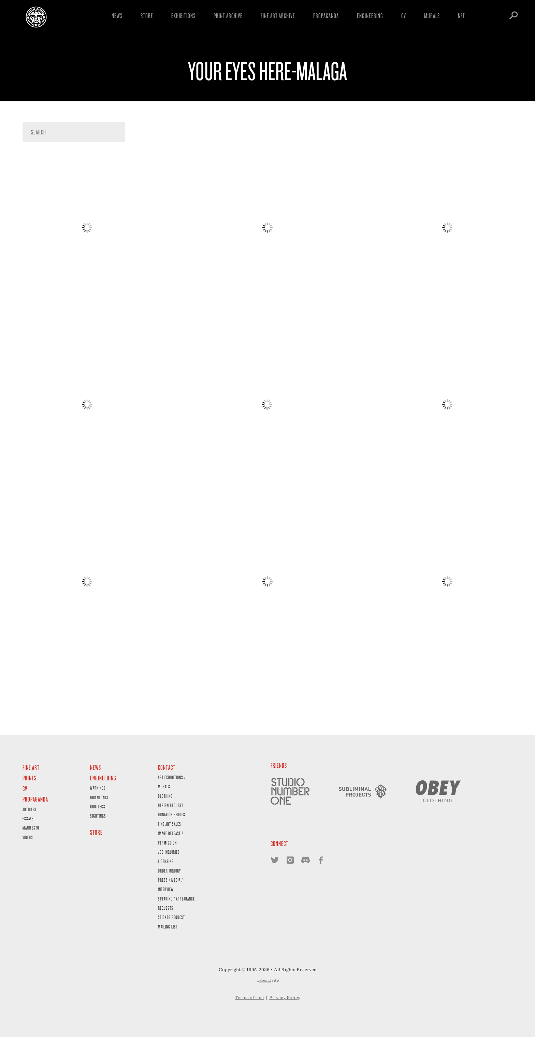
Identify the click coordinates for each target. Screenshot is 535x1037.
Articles (30, 809)
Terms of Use (249, 997)
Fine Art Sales (169, 824)
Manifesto (31, 827)
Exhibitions (183, 15)
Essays (28, 818)
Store (147, 15)
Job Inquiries (169, 852)
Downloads (99, 797)
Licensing (166, 861)
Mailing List (168, 926)
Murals (432, 15)
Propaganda (326, 15)
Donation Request (172, 814)
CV (403, 15)
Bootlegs (97, 806)
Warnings (98, 787)
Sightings (98, 815)
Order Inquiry (169, 870)
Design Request (170, 805)
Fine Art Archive (278, 15)
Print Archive (228, 15)
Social (265, 980)
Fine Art (31, 767)
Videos (28, 837)
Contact (166, 767)
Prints (30, 778)
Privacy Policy (284, 997)
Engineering (370, 15)
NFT (461, 15)
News (117, 15)
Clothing (165, 796)
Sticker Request (171, 917)
